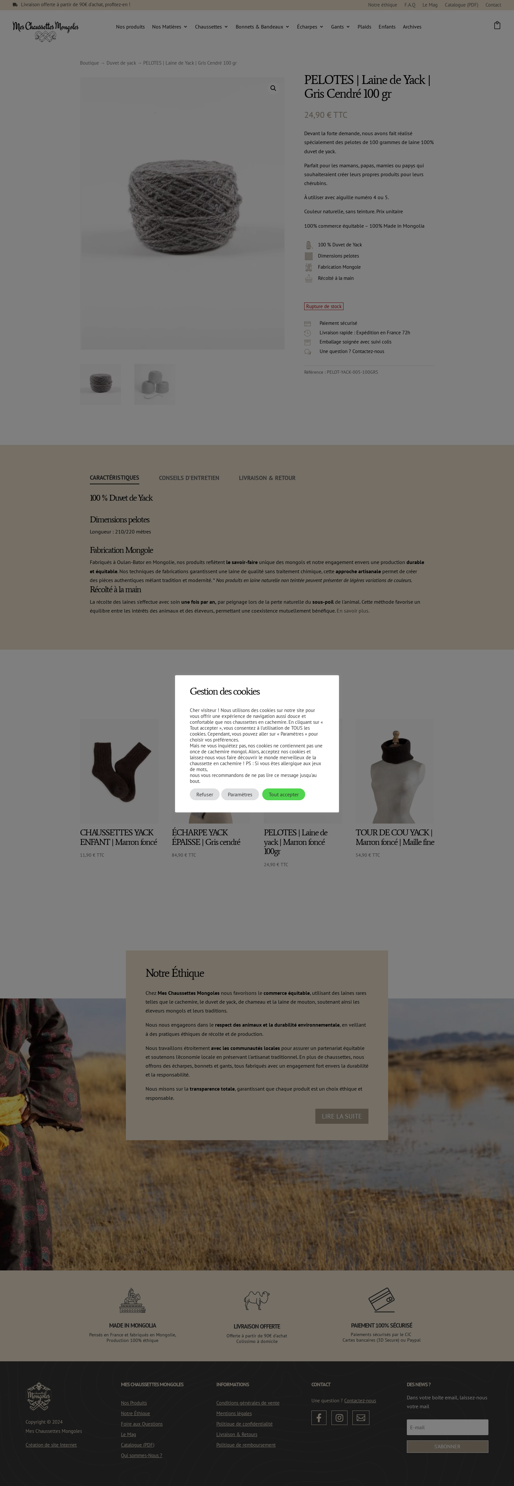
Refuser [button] (204, 794)
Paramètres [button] (240, 794)
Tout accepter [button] (284, 794)
